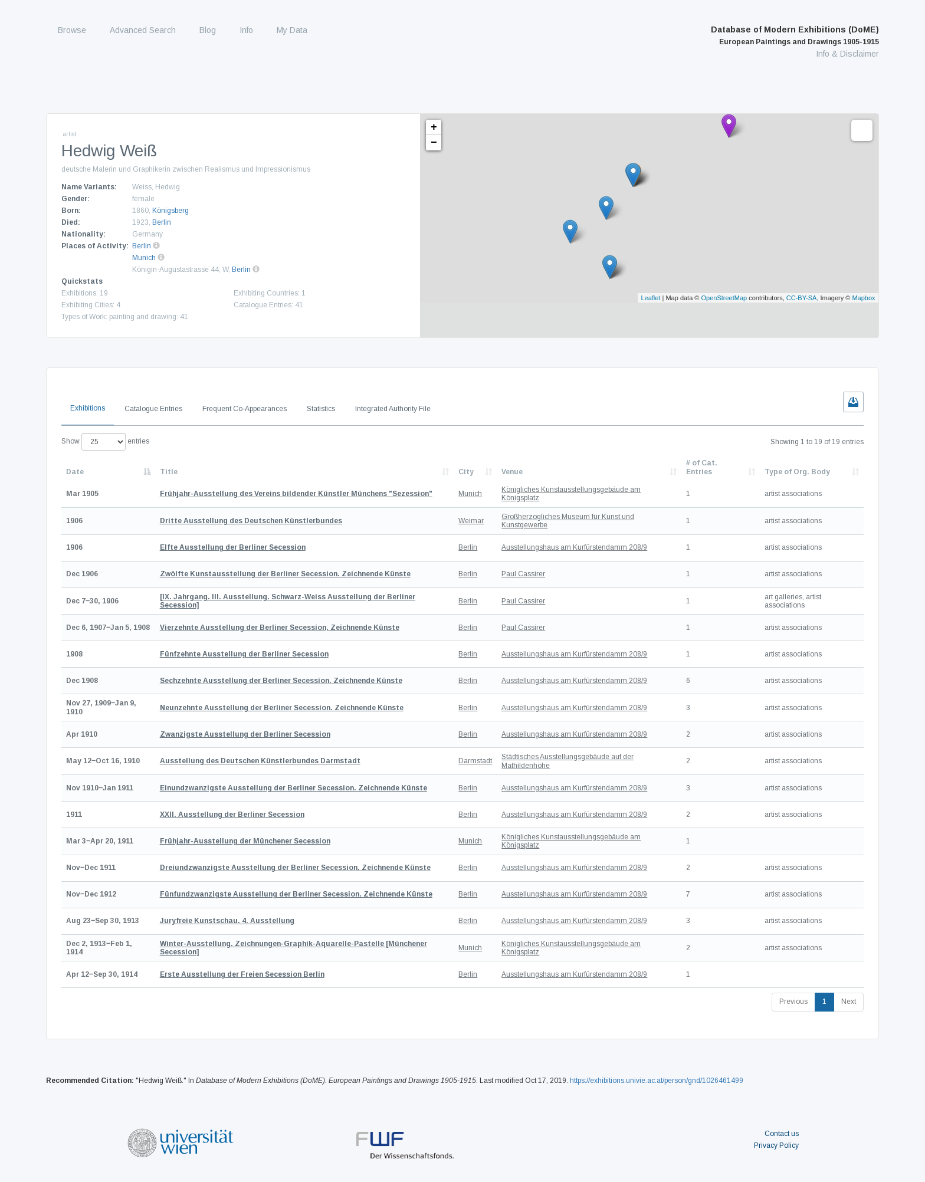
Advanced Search (143, 30)
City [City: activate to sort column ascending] (466, 472)
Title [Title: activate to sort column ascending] (169, 472)
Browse (72, 30)
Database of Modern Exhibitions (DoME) (795, 35)
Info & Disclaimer (847, 53)
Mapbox (863, 297)
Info (246, 30)
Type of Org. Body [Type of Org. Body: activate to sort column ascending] (797, 472)
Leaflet (650, 297)
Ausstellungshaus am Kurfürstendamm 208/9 (574, 547)
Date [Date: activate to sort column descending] (75, 472)
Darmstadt (475, 761)
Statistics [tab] (321, 409)
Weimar (471, 521)
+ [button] (434, 127)
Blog (207, 30)
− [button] (434, 143)
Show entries (105, 442)
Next (848, 1001)
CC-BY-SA (801, 297)
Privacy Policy (776, 1145)
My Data (292, 30)
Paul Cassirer (523, 574)
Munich (144, 258)
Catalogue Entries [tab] (153, 409)
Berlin (161, 222)
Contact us (782, 1134)
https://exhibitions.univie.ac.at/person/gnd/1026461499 (656, 1080)
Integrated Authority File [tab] (393, 409)
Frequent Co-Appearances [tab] (244, 409)
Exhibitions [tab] (87, 408)
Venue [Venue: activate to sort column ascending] (512, 472)
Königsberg (170, 210)
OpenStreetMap (724, 297)
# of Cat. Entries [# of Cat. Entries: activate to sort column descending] (701, 467)
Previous (793, 1001)
